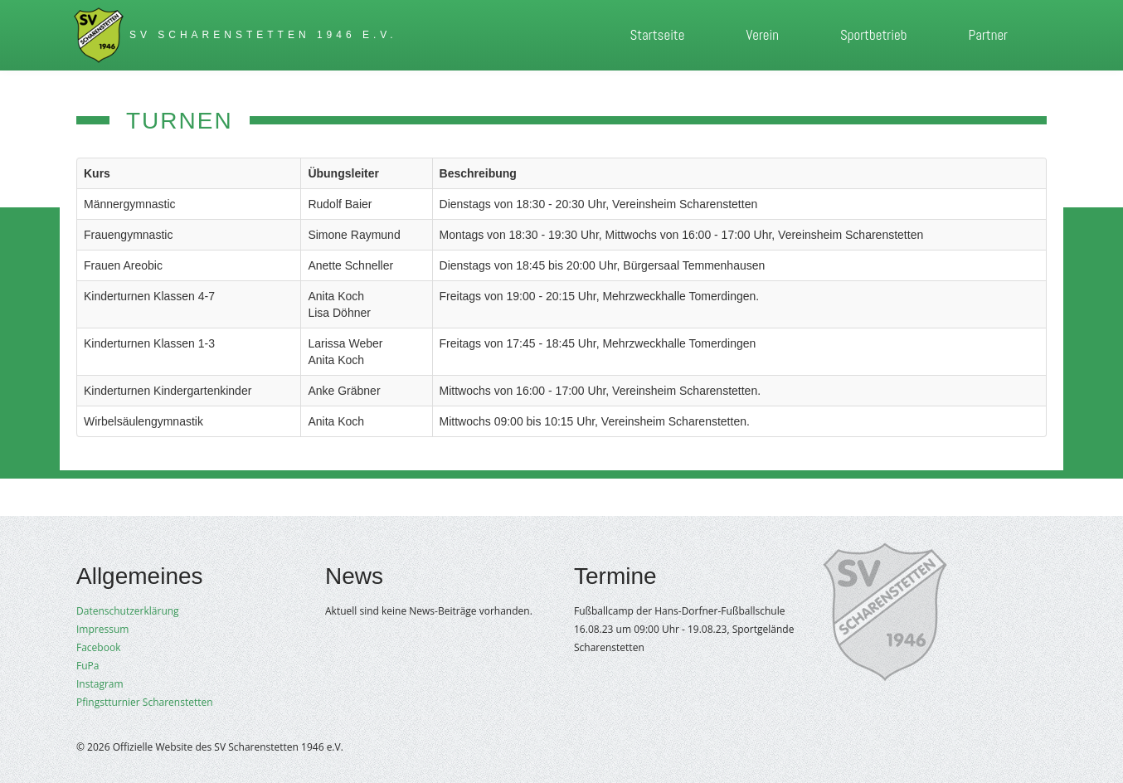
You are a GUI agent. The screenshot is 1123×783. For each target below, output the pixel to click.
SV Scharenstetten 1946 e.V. (263, 35)
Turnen (179, 121)
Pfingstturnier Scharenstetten (144, 702)
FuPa (87, 666)
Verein (762, 35)
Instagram (100, 684)
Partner (988, 35)
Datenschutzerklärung (127, 611)
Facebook (98, 647)
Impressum (102, 629)
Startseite (657, 35)
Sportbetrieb (873, 35)
